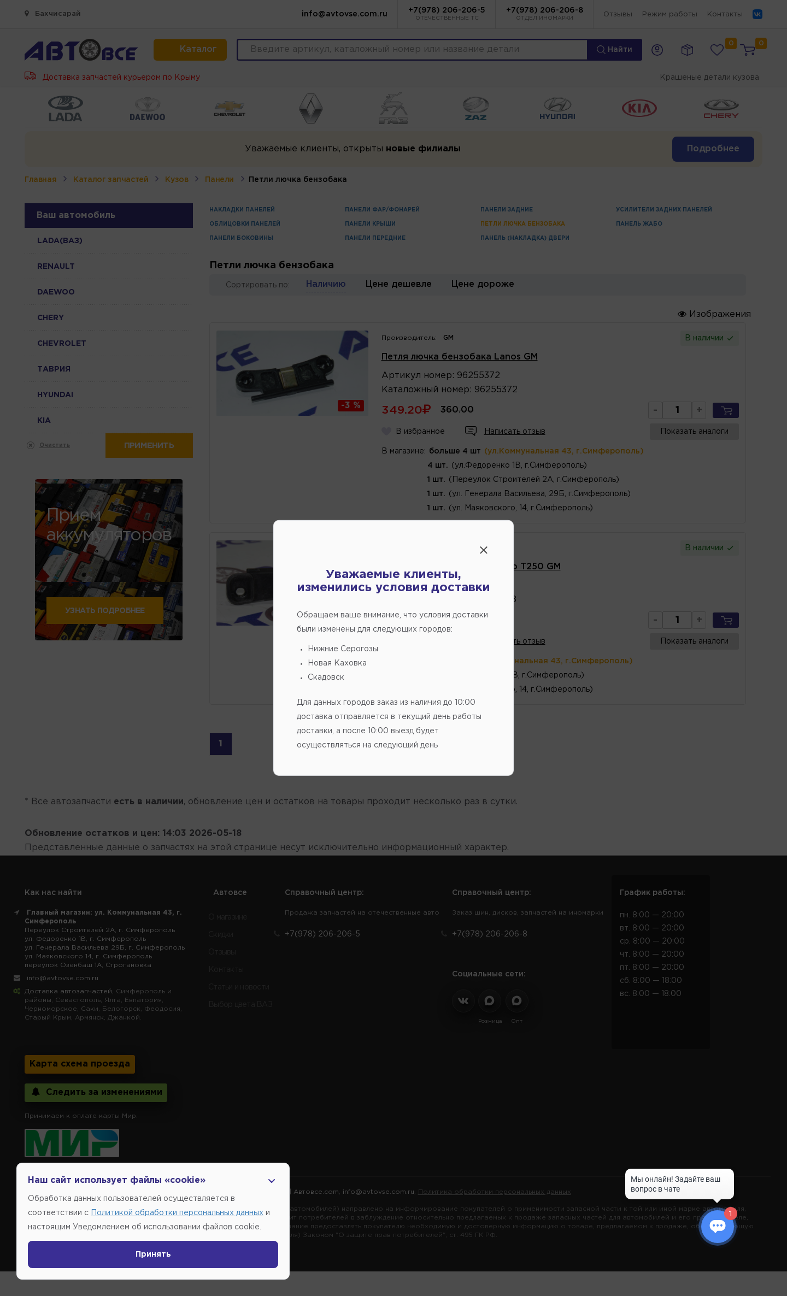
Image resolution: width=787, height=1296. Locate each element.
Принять (153, 1254)
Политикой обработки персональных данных (177, 1213)
